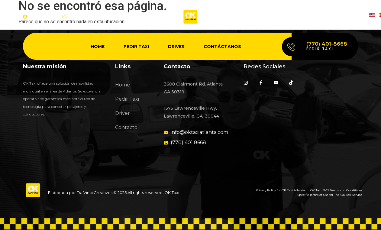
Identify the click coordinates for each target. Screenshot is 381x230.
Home (98, 46)
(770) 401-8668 (326, 44)
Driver (176, 46)
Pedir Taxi (136, 46)
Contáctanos (222, 46)
